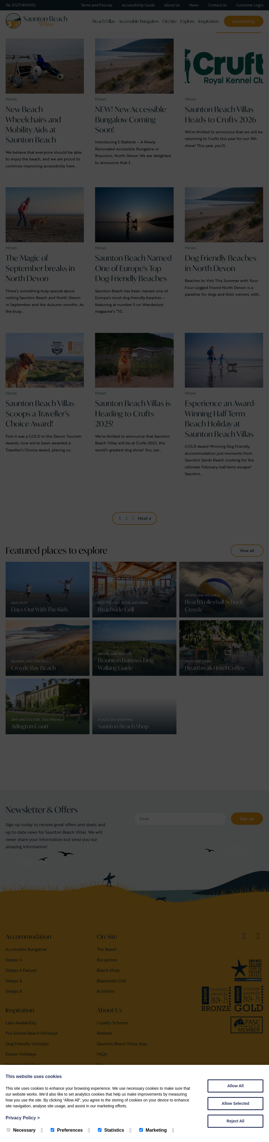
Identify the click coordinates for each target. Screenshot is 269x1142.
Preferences (67, 1130)
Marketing (153, 1130)
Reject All (235, 1121)
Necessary (21, 1130)
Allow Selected (235, 1103)
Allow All (235, 1086)
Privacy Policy (23, 1117)
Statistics (111, 1130)
